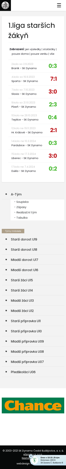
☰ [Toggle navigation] (59, 5)
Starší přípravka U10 (26, 331)
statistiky (49, 49)
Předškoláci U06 (23, 372)
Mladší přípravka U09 (27, 341)
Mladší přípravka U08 (27, 351)
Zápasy (21, 207)
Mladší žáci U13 (22, 300)
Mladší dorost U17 (24, 260)
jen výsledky (33, 49)
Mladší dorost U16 (24, 270)
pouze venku (39, 54)
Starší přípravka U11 (26, 321)
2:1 (53, 130)
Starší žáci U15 (22, 280)
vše (52, 54)
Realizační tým (26, 212)
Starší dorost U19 (24, 239)
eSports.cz (29, 454)
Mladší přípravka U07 (27, 362)
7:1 (53, 79)
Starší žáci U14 (22, 290)
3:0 (53, 92)
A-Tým (16, 194)
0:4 (52, 117)
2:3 (53, 104)
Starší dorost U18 (24, 249)
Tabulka (21, 218)
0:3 (53, 66)
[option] (33, 405)
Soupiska (22, 202)
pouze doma (20, 54)
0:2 (53, 169)
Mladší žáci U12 (22, 311)
